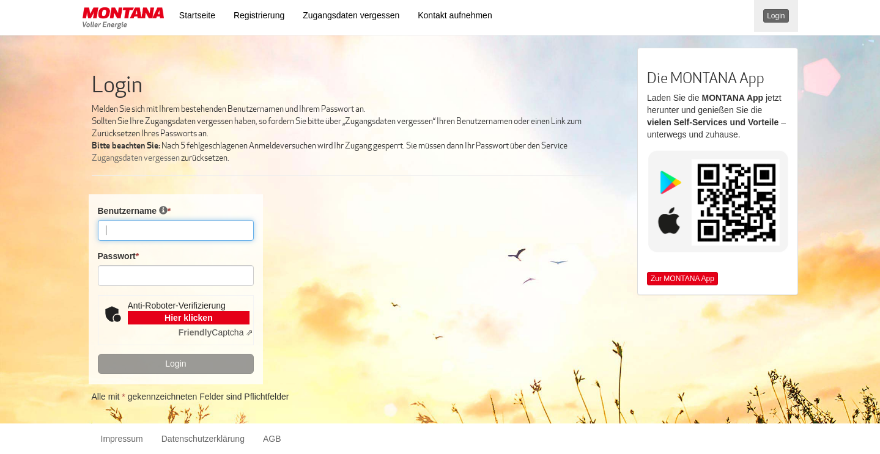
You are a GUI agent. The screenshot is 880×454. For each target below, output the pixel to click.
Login (776, 16)
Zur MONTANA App (682, 278)
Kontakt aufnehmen (455, 15)
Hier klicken (189, 318)
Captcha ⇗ (216, 332)
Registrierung (259, 15)
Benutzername (134, 210)
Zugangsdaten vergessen (351, 15)
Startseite (197, 15)
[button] (123, 19)
